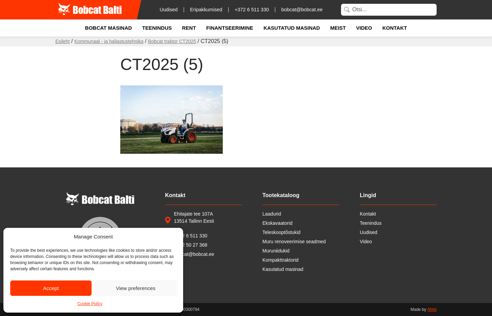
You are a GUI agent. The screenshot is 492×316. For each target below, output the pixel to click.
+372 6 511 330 (252, 9)
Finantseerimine (230, 28)
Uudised (169, 9)
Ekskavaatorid (277, 223)
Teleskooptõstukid (281, 232)
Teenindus (157, 28)
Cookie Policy (90, 303)
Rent (189, 28)
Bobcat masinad (108, 28)
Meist (338, 28)
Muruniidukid (275, 250)
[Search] (389, 10)
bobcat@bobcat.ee (302, 9)
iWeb (432, 309)
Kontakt (394, 28)
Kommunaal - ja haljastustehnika (108, 41)
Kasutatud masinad (291, 28)
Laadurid (271, 214)
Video (364, 28)
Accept (51, 288)
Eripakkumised (206, 9)
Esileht (62, 41)
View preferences (135, 288)
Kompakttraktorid (280, 260)
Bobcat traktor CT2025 (172, 41)
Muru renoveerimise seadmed (294, 241)
